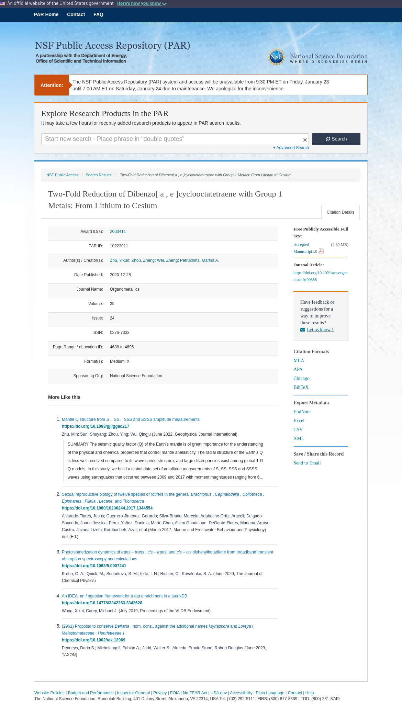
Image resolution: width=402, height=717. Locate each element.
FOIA (174, 693)
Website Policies (49, 693)
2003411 (118, 231)
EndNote (302, 411)
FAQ (98, 14)
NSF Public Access (62, 175)
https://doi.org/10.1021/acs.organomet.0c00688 (320, 276)
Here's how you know (142, 3)
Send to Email (307, 463)
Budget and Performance (91, 693)
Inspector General (133, 693)
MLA (298, 360)
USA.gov (219, 693)
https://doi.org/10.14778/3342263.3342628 (103, 603)
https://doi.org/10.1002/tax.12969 (94, 640)
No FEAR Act (195, 693)
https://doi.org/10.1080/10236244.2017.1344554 (108, 508)
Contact (76, 14)
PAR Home (46, 14)
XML (298, 438)
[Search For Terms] (175, 139)
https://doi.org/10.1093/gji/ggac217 (97, 426)
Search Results (98, 175)
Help (309, 693)
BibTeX (301, 387)
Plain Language (270, 693)
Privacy (160, 693)
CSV (298, 429)
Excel (298, 420)
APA (298, 369)
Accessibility (241, 693)
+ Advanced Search (291, 147)
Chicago (301, 378)
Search (336, 139)
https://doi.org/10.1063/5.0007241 (95, 565)
